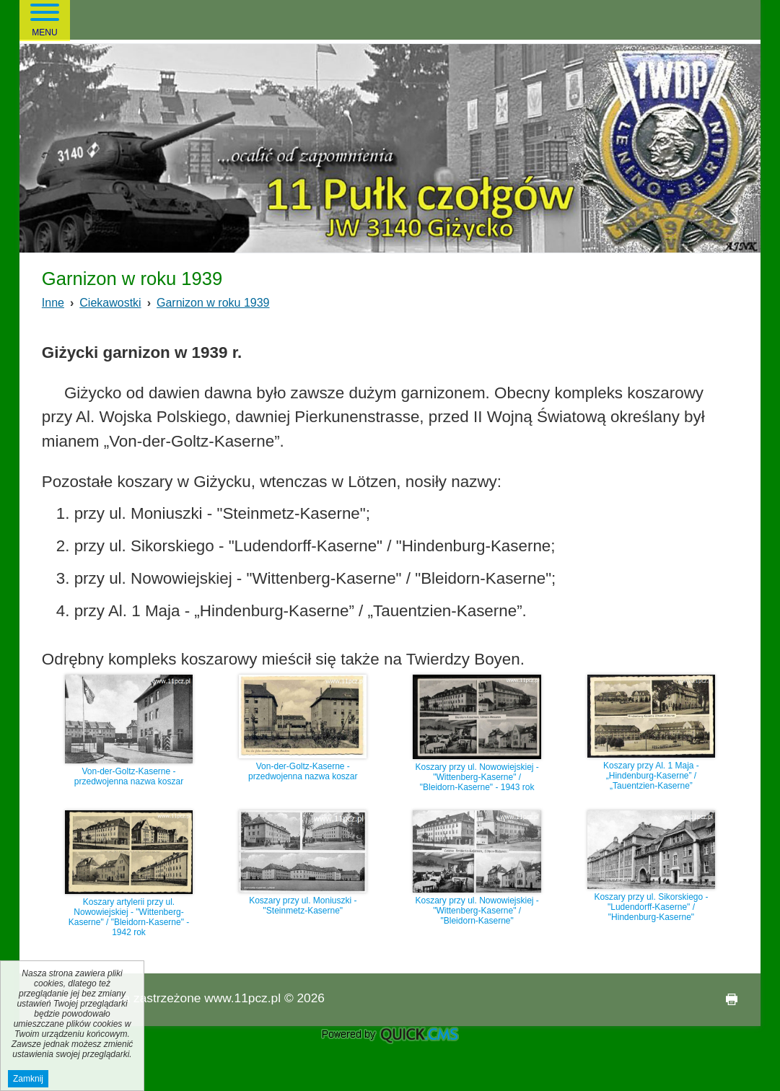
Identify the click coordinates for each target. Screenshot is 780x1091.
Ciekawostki (110, 303)
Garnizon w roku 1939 (213, 303)
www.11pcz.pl (242, 998)
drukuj (725, 1000)
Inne (53, 303)
